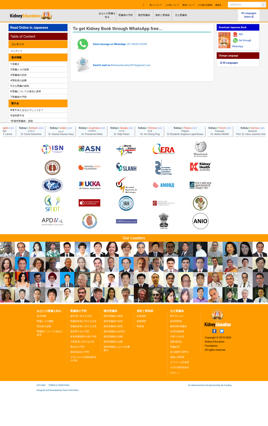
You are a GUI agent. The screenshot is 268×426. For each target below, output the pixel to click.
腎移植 (140, 359)
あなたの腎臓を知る (107, 15)
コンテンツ (16, 50)
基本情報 (41, 349)
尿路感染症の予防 (79, 385)
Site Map (41, 418)
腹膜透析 (141, 354)
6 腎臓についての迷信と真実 (25, 91)
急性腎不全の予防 (79, 364)
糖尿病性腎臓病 (178, 359)
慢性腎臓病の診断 (113, 369)
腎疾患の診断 (44, 359)
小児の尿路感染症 (179, 400)
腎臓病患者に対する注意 (83, 354)
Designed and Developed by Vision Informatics (58, 423)
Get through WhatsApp (241, 43)
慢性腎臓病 (144, 15)
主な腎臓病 (181, 15)
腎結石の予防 (77, 380)
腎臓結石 (175, 380)
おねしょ (175, 405)
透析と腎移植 (162, 15)
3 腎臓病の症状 (18, 75)
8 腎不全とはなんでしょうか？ (26, 110)
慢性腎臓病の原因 (113, 349)
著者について (188, 5)
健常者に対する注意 (81, 349)
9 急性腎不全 (17, 115)
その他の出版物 (205, 5)
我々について (156, 5)
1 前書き (14, 64)
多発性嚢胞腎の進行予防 (83, 369)
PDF (241, 34)
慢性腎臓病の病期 (113, 359)
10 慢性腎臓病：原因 (21, 121)
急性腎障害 (176, 354)
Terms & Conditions (58, 418)
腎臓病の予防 (125, 15)
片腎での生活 (177, 369)
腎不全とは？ (177, 349)
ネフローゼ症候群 (179, 395)
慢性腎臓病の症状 (113, 354)
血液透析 (141, 349)
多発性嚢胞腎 (177, 364)
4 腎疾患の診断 (18, 80)
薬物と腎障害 (177, 390)
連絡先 (218, 5)
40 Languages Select (248, 15)
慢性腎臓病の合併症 (114, 364)
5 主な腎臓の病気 (19, 86)
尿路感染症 (176, 374)
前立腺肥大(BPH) (179, 385)
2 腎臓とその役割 (19, 69)
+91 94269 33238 (136, 44)
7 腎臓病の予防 (18, 96)
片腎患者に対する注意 (82, 374)
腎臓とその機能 (45, 354)
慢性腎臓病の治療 (113, 374)
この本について (172, 5)
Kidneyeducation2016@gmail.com (131, 65)
